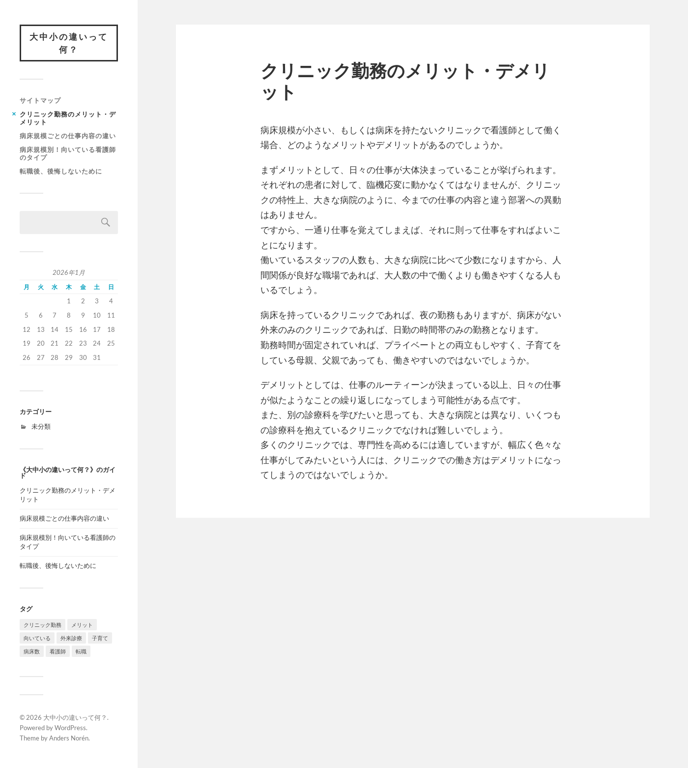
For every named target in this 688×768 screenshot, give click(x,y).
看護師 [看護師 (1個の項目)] (58, 651)
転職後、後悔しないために (61, 171)
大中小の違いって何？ (68, 43)
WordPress (70, 728)
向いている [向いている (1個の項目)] (37, 638)
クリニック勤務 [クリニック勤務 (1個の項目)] (42, 624)
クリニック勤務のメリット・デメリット (68, 118)
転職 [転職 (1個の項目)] (81, 651)
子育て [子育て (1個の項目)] (100, 638)
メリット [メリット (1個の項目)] (82, 624)
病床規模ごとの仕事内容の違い (68, 136)
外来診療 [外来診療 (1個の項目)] (71, 638)
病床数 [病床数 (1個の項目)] (32, 651)
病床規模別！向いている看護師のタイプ (68, 153)
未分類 (41, 426)
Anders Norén (68, 738)
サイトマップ (40, 100)
